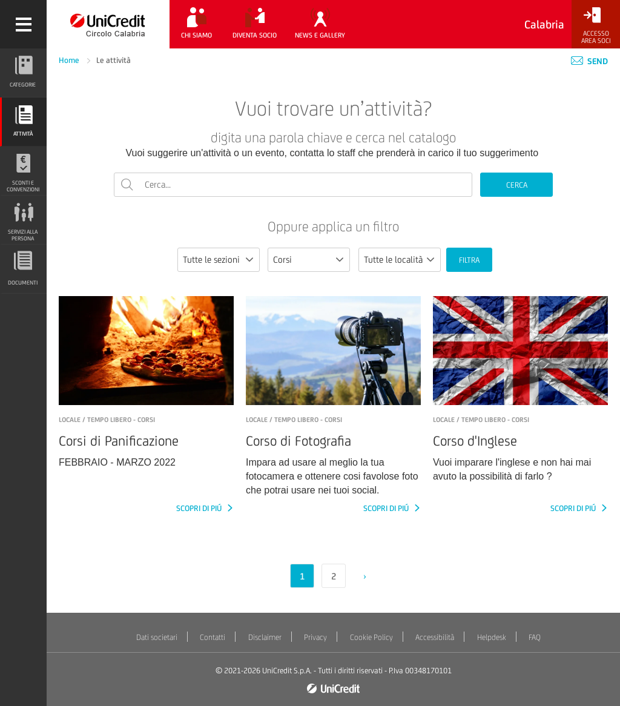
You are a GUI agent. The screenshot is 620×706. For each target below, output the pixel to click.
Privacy (315, 637)
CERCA (516, 185)
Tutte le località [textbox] (393, 259)
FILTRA (469, 260)
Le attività (113, 60)
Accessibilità (434, 637)
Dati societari (156, 637)
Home (70, 60)
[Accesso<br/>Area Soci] (596, 25)
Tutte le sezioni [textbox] (211, 259)
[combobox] (218, 260)
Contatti (212, 637)
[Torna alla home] (108, 24)
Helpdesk (491, 637)
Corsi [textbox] (282, 259)
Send (589, 61)
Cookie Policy (371, 637)
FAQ (535, 637)
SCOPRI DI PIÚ (199, 508)
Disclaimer (265, 637)
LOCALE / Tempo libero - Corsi (107, 419)
